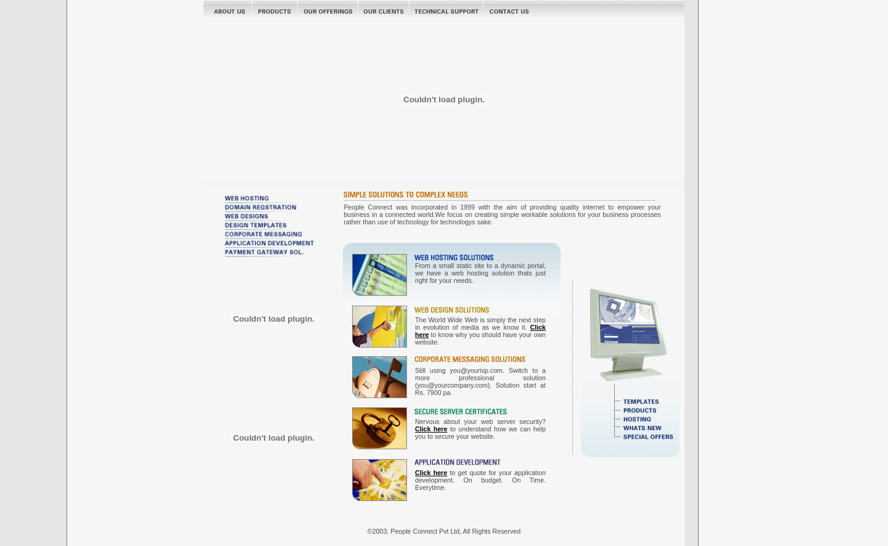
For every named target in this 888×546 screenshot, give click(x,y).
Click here (431, 429)
